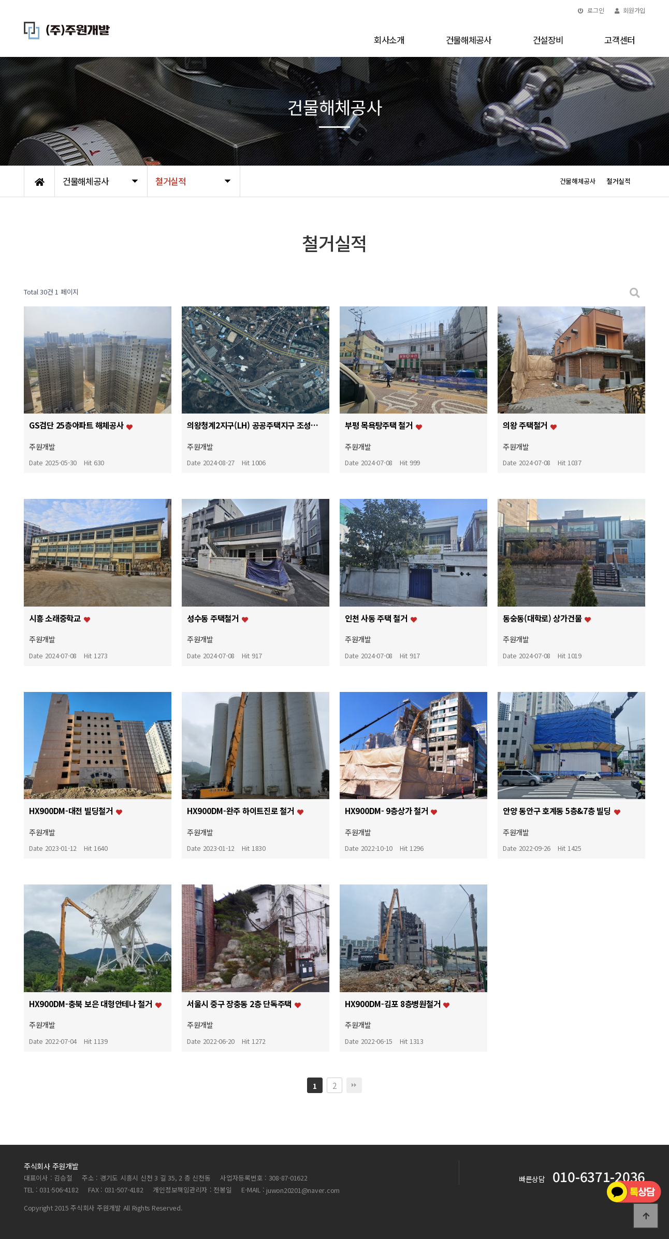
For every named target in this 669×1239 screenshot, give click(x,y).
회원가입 (630, 10)
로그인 (591, 10)
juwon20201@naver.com (303, 1190)
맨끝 (354, 1085)
